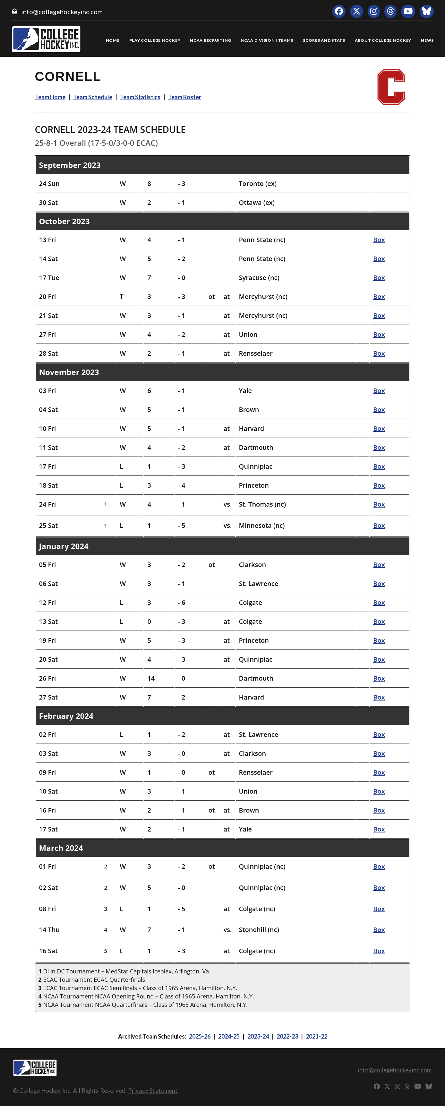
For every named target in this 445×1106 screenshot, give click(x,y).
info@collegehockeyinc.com (62, 11)
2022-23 (287, 1036)
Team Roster (184, 96)
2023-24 (258, 1036)
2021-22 (316, 1036)
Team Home (50, 96)
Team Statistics (140, 96)
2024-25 (229, 1036)
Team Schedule (92, 96)
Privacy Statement (153, 1090)
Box (379, 239)
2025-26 (199, 1036)
